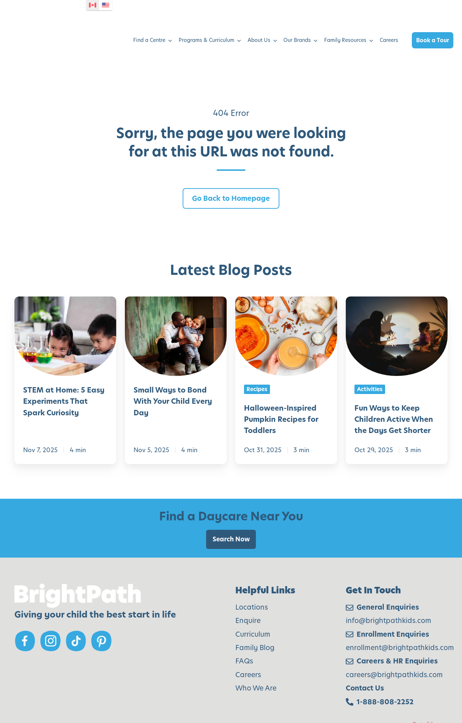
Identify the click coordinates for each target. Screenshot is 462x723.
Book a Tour (432, 16)
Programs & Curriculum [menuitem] (206, 16)
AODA (23, 691)
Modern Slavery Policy (80, 691)
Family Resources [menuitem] (345, 16)
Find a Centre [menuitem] (149, 16)
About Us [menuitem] (259, 16)
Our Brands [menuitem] (297, 16)
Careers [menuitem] (389, 16)
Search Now (231, 490)
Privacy (139, 691)
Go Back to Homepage (231, 150)
